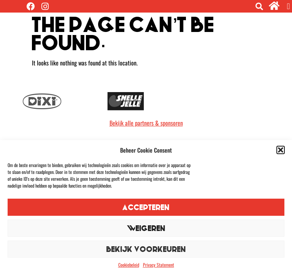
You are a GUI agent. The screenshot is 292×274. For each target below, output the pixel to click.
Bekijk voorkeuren (146, 249)
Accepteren (146, 207)
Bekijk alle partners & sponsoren (146, 122)
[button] (280, 150)
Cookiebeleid (128, 264)
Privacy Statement (158, 264)
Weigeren (146, 228)
